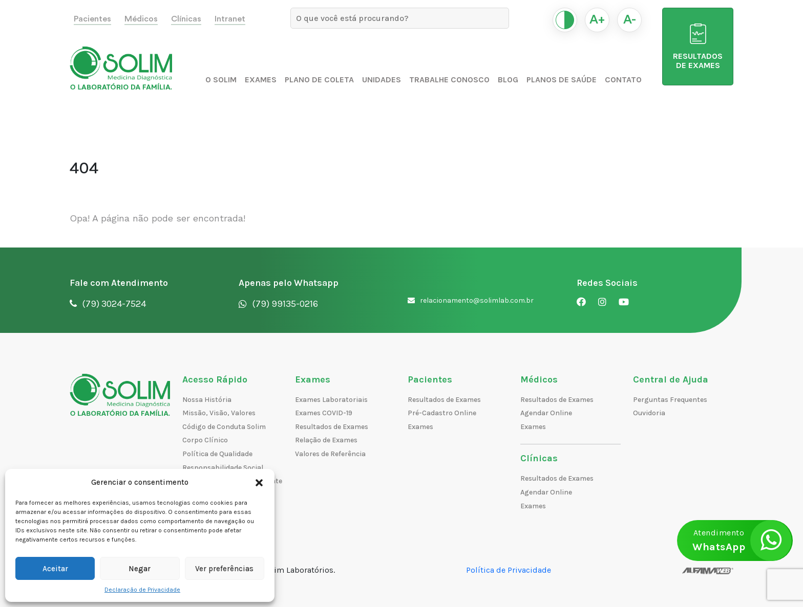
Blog (508, 79)
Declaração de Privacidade (142, 589)
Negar (140, 568)
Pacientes (92, 19)
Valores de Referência (330, 453)
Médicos (141, 19)
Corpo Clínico (205, 440)
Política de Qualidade (217, 453)
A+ (597, 20)
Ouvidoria (649, 413)
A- (629, 20)
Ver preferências (224, 568)
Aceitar (55, 568)
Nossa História (206, 399)
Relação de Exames (326, 440)
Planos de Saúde (561, 79)
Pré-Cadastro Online (442, 413)
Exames (261, 79)
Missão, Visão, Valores (219, 413)
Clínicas (186, 19)
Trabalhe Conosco (449, 79)
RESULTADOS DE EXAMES (698, 47)
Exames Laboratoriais (331, 399)
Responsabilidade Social (222, 467)
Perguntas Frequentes (670, 399)
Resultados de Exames (331, 426)
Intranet (230, 19)
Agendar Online (546, 413)
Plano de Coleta (319, 79)
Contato (623, 79)
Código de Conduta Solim (224, 426)
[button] (259, 482)
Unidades (381, 79)
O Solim (221, 79)
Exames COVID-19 (323, 413)
